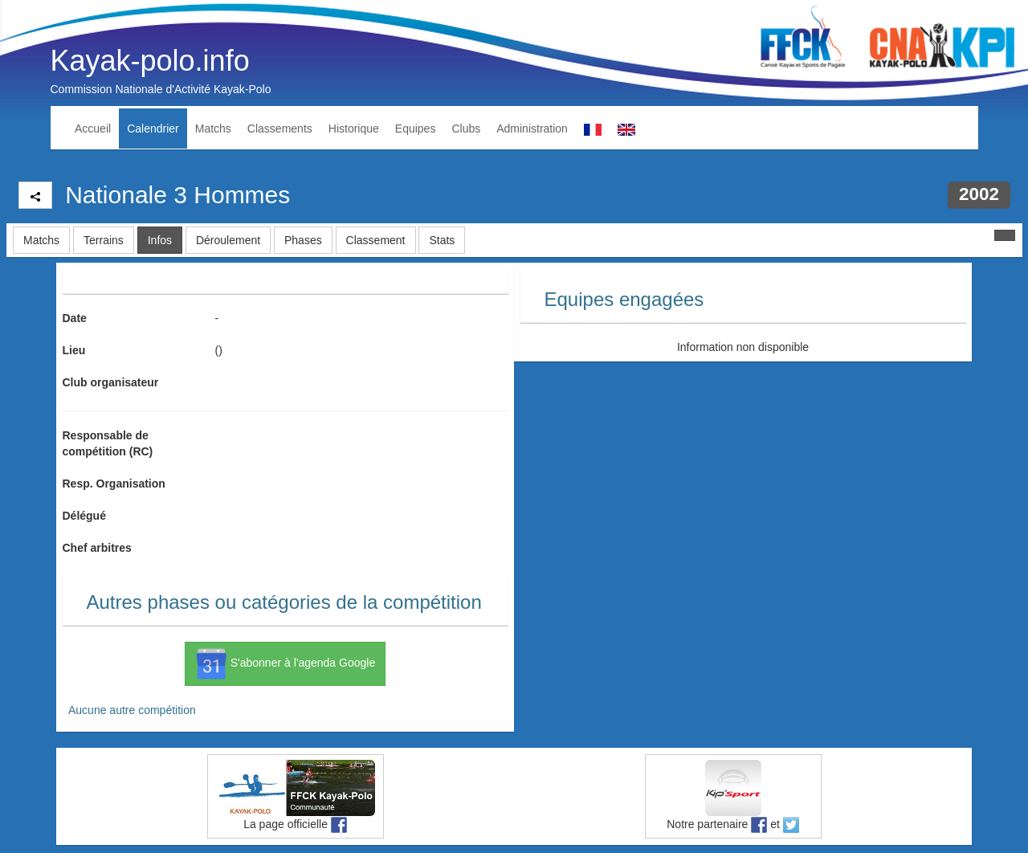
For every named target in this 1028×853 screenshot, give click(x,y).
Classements (279, 128)
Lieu (74, 350)
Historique (353, 128)
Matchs (213, 128)
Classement (376, 240)
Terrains (104, 240)
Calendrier (153, 128)
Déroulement (228, 240)
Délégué (84, 515)
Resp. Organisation (114, 483)
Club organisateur (111, 382)
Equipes (415, 128)
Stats (442, 240)
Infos (160, 240)
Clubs (465, 128)
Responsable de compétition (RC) (108, 443)
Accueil (93, 128)
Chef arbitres (97, 547)
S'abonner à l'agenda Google (285, 663)
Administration (532, 128)
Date (75, 318)
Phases (303, 240)
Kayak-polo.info (150, 60)
